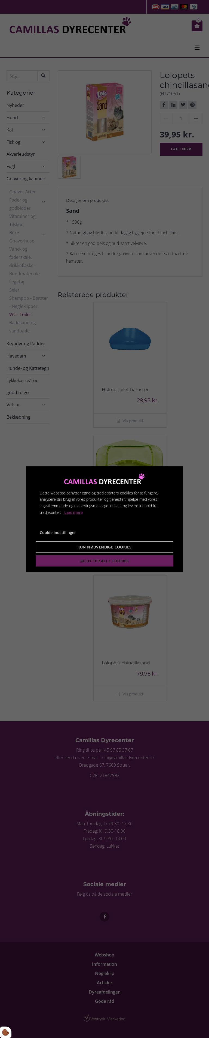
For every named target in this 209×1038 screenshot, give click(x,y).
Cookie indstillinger (58, 532)
